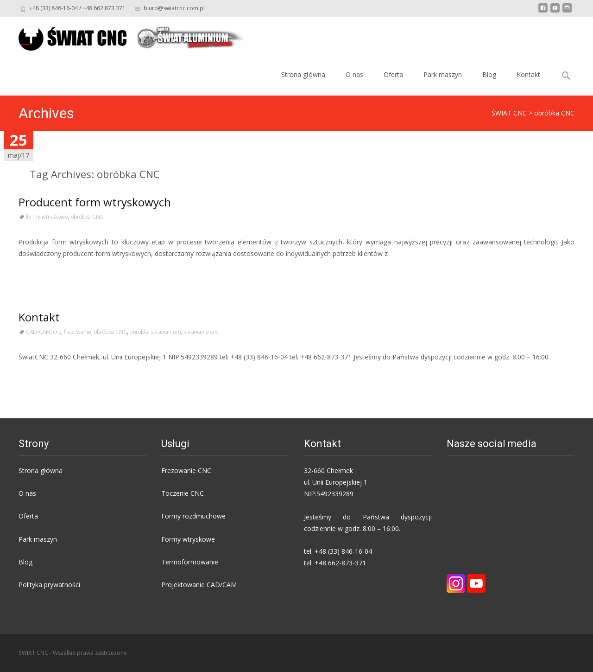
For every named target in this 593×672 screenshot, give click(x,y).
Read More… (39, 270)
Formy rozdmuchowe (193, 516)
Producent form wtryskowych (95, 202)
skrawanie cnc (201, 332)
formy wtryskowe (47, 217)
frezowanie (77, 332)
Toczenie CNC (182, 493)
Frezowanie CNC (186, 470)
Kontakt (528, 74)
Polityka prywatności (49, 584)
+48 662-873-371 (340, 562)
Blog (489, 74)
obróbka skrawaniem (155, 332)
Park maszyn (442, 74)
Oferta (393, 74)
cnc (57, 332)
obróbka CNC (87, 217)
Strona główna (303, 74)
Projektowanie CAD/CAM (199, 584)
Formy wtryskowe (188, 539)
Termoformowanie (189, 561)
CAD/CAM (38, 332)
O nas (354, 74)
